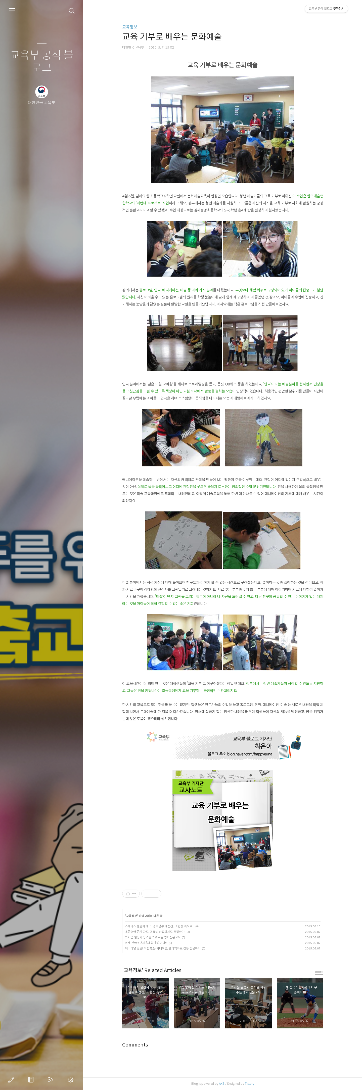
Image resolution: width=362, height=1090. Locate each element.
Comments (135, 1045)
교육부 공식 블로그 (41, 61)
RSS (52, 1080)
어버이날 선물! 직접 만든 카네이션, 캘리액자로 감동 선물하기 (163, 948)
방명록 (32, 1080)
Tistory (249, 1083)
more (319, 972)
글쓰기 (12, 1080)
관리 (72, 1080)
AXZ (221, 1083)
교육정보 (129, 27)
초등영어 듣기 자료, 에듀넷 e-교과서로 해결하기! (155, 932)
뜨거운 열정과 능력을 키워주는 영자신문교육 (152, 937)
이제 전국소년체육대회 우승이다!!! (146, 943)
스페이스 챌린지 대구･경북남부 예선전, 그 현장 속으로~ (159, 926)
